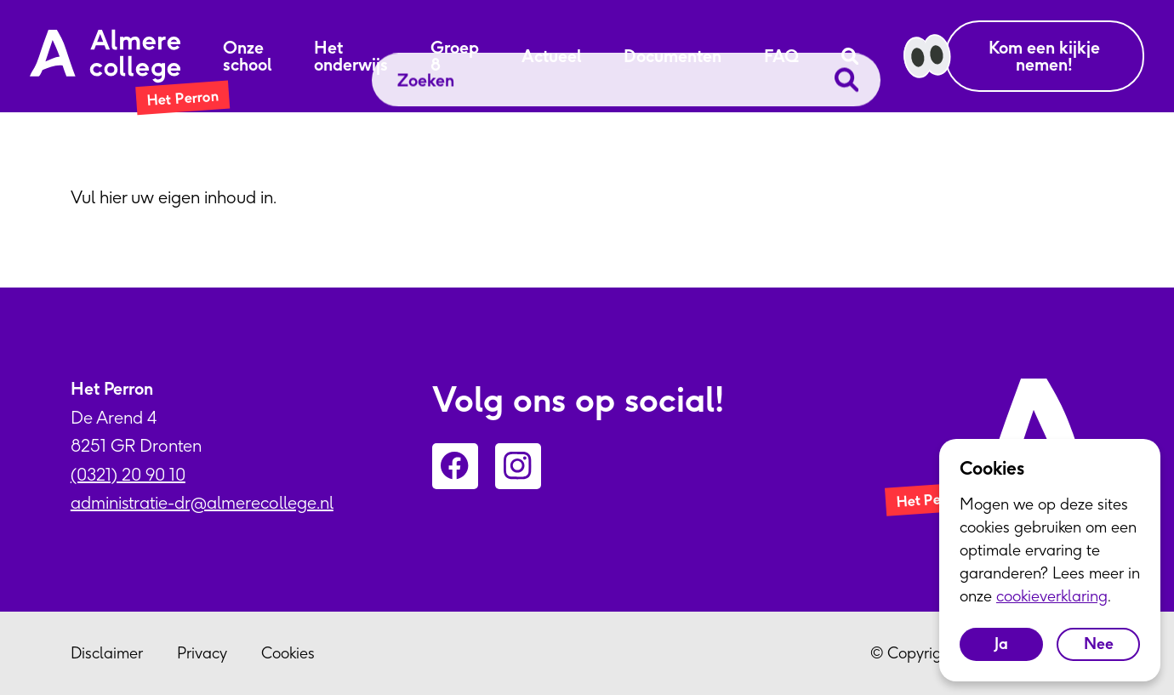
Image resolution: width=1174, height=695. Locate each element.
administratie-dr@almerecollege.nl (202, 502)
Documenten (672, 56)
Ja (1001, 643)
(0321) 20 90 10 (128, 474)
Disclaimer (107, 653)
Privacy (202, 653)
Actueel (551, 56)
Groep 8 (454, 56)
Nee (1099, 643)
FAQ (781, 56)
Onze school (247, 56)
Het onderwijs (351, 56)
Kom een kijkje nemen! (1044, 56)
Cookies (288, 653)
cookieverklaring (1052, 596)
